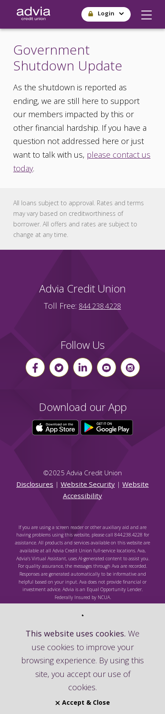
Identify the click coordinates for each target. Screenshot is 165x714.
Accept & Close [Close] (82, 702)
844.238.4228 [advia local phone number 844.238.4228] (100, 306)
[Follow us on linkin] (82, 367)
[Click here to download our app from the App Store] (56, 427)
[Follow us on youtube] (106, 367)
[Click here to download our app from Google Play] (107, 427)
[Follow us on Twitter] (59, 367)
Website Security (88, 484)
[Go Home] (33, 14)
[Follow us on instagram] (130, 367)
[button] (146, 13)
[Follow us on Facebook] (35, 367)
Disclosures (34, 484)
